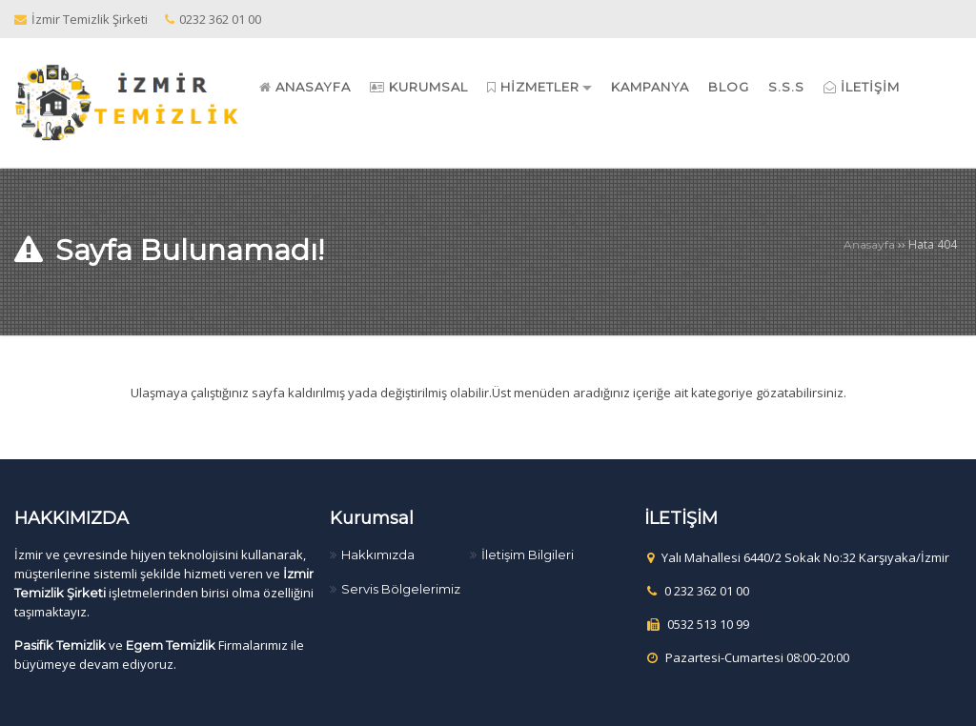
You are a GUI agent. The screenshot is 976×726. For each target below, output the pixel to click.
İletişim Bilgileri (527, 554)
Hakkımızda (378, 554)
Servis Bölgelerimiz (400, 588)
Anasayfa (869, 244)
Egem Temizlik (170, 645)
